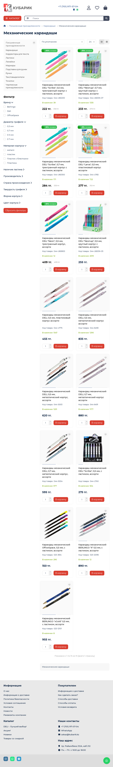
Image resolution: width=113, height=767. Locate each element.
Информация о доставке (16, 695)
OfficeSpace (11, 115)
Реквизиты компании (15, 715)
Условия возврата (67, 707)
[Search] (70, 18)
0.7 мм (9, 139)
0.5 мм (9, 135)
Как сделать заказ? (68, 695)
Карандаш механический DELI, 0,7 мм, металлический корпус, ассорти (56, 472)
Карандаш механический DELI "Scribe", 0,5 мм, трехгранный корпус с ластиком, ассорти (56, 89)
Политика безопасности (16, 699)
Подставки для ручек (16, 69)
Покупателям (67, 685)
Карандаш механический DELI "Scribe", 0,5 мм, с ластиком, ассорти (92, 471)
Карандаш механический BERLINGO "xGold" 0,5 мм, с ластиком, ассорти (56, 621)
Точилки (10, 81)
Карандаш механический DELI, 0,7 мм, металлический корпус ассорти (92, 396)
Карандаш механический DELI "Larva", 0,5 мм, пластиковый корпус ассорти (92, 166)
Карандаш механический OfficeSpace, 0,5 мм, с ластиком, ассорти (56, 547)
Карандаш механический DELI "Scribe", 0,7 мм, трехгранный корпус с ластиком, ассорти (56, 166)
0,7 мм (9, 130)
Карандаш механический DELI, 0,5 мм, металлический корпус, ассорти (56, 396)
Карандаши (49, 26)
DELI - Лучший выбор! (15, 726)
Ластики (10, 58)
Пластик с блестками (16, 158)
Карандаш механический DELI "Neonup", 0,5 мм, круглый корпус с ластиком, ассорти (92, 242)
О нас (6, 691)
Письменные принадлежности (24, 26)
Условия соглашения (15, 703)
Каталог (9, 721)
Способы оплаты (67, 703)
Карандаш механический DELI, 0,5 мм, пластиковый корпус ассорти (56, 318)
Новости (8, 711)
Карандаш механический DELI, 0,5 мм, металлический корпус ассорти (92, 319)
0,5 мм (9, 126)
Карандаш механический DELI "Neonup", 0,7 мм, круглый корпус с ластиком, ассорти (92, 89)
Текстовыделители (15, 77)
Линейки (10, 61)
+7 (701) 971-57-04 (68, 6)
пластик (9, 154)
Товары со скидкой (14, 738)
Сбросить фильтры (15, 210)
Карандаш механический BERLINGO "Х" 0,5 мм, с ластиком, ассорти (92, 547)
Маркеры (10, 65)
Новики (7, 734)
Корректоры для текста (17, 54)
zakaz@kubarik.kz (70, 734)
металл (9, 150)
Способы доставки (68, 699)
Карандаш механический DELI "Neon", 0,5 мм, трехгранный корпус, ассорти (56, 242)
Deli (7, 111)
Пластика (10, 163)
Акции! (7, 730)
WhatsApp (66, 730)
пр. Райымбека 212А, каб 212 (75, 746)
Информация (12, 685)
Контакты (9, 707)
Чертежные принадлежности (14, 86)
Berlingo (9, 107)
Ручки (9, 73)
